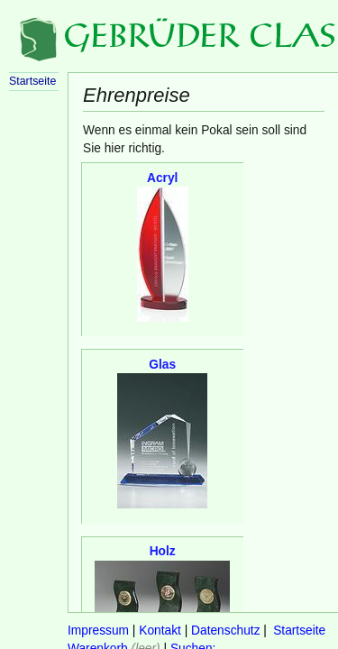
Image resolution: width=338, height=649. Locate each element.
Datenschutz (225, 630)
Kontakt (160, 630)
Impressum (98, 630)
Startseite (299, 630)
